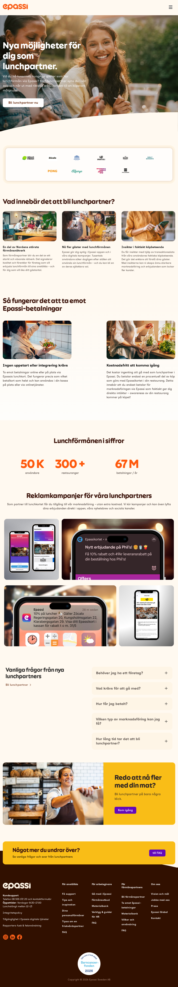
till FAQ (157, 853)
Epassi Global (159, 912)
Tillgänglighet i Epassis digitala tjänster (26, 919)
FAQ (64, 932)
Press (154, 906)
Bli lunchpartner (17, 697)
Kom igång (125, 810)
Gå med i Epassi (101, 893)
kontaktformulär (42, 899)
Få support (68, 893)
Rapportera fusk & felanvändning (22, 925)
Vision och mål (160, 893)
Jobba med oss (160, 900)
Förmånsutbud (101, 900)
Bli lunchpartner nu (23, 103)
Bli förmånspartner (133, 896)
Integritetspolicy (12, 912)
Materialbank (100, 906)
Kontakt (155, 918)
